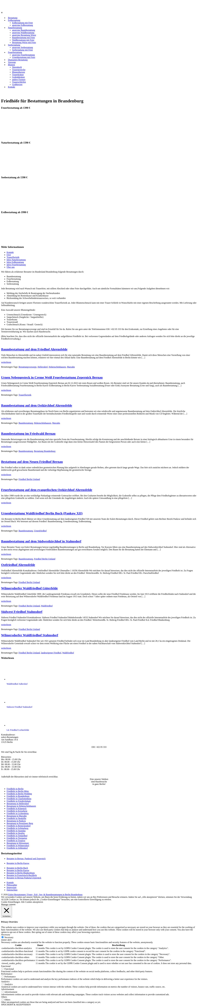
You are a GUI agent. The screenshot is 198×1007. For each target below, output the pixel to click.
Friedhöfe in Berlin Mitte (18, 791)
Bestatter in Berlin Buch (17, 868)
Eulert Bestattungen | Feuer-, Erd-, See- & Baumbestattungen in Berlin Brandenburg (45, 894)
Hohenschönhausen (57, 367)
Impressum (11, 887)
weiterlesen (6, 362)
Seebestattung (14, 45)
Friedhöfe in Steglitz (16, 833)
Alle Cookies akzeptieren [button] (32, 902)
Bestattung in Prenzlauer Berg (20, 823)
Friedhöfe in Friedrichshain (19, 801)
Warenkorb (17, 67)
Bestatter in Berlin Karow (18, 863)
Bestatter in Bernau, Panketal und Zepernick (26, 858)
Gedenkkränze (18, 77)
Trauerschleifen (19, 82)
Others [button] (4, 997)
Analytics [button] (5, 981)
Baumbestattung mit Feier (23, 37)
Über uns (11, 267)
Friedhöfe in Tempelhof (17, 836)
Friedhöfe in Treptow (16, 840)
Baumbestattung (26, 423)
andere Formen (18, 79)
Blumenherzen (18, 72)
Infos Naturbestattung (16, 260)
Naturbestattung (15, 27)
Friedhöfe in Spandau (16, 831)
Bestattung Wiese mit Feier (24, 42)
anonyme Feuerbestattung (23, 55)
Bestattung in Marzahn (17, 816)
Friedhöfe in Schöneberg (17, 828)
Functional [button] (5, 966)
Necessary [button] (5, 934)
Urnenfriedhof (40, 531)
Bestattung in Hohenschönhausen (21, 806)
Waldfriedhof (47, 606)
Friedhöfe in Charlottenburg (19, 798)
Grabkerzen (17, 84)
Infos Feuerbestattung (16, 264)
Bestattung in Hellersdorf (18, 803)
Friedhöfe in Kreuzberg (17, 811)
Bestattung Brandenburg (44, 451)
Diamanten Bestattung (18, 60)
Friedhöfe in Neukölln (16, 818)
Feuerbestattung (15, 52)
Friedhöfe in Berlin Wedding (19, 794)
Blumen (11, 65)
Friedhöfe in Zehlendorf (17, 848)
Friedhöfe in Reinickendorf (19, 826)
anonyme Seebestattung (22, 47)
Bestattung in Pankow (16, 821)
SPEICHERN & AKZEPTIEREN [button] (16, 1004)
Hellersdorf (43, 367)
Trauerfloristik (13, 257)
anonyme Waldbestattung (23, 32)
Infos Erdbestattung (15, 262)
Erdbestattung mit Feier (22, 23)
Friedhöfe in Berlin (15, 789)
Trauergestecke (18, 69)
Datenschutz (12, 890)
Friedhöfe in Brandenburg (18, 796)
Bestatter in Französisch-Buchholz (22, 875)
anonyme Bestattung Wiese (24, 35)
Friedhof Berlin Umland (29, 479)
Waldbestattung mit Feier (23, 40)
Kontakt (11, 87)
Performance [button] (6, 974)
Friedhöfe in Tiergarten (17, 838)
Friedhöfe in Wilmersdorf (18, 845)
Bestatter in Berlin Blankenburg (21, 873)
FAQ (9, 255)
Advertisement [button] (7, 989)
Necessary (8, 937)
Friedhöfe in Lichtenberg (18, 813)
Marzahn (71, 367)
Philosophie (12, 885)
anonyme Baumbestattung (23, 30)
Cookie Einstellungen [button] (10, 902)
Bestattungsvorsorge (27, 367)
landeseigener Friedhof (51, 653)
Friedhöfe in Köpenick (17, 808)
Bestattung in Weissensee (18, 843)
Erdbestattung (14, 20)
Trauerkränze (18, 74)
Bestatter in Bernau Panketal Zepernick (24, 878)
